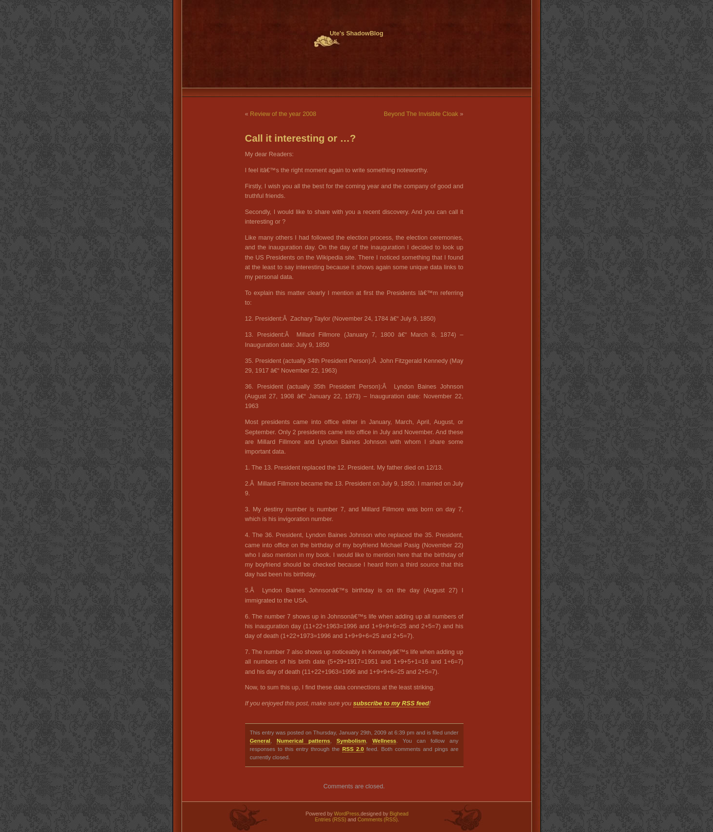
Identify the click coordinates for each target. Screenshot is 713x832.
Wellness (384, 741)
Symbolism (351, 741)
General (260, 741)
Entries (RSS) (330, 819)
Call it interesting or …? (300, 138)
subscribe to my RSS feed (391, 703)
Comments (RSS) (378, 819)
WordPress (346, 813)
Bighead (399, 813)
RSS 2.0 (353, 749)
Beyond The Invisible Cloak (421, 114)
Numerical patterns (303, 741)
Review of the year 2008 (283, 114)
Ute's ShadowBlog (356, 33)
